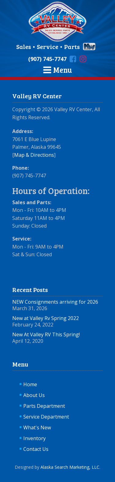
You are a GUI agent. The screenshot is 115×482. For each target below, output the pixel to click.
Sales (24, 46)
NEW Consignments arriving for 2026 (55, 301)
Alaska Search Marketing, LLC (69, 467)
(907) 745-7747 (47, 59)
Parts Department (44, 406)
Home (30, 384)
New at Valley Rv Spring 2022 (45, 318)
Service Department (46, 416)
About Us (34, 395)
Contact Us (35, 449)
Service (47, 46)
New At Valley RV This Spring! (46, 334)
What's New (37, 427)
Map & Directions (34, 155)
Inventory (34, 438)
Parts (72, 46)
